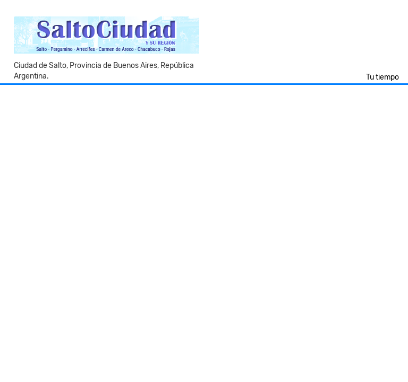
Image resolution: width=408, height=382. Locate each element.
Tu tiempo (382, 77)
